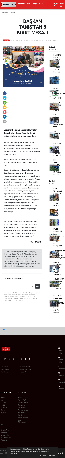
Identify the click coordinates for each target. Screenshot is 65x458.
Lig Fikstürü (22, 408)
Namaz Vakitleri (23, 402)
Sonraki (2, 329)
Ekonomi (21, 3)
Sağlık (3, 410)
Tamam (51, 456)
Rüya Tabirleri (6, 437)
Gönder (38, 286)
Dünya (34, 3)
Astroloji (4, 440)
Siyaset (3, 413)
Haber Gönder (25, 372)
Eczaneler (21, 405)
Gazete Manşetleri (22, 421)
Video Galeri (60, 359)
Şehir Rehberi (23, 418)
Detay (43, 456)
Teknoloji (4, 408)
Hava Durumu (23, 397)
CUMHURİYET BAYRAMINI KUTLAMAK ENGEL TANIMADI (58, 284)
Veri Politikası (5, 372)
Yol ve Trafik (22, 400)
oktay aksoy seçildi (55, 212)
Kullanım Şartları (25, 367)
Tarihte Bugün (23, 410)
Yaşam (12, 12)
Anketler (4, 432)
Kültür (41, 3)
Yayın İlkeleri (5, 369)
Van (28, 3)
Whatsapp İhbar (25, 369)
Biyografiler (5, 435)
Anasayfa (5, 12)
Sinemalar (21, 413)
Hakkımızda (5, 367)
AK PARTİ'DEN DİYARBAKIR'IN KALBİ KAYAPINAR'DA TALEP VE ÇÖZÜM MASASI (58, 303)
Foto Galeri (60, 350)
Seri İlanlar (22, 415)
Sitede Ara (5, 430)
